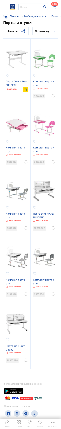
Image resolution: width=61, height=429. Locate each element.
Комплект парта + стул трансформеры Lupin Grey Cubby (43, 281)
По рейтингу (42, 31)
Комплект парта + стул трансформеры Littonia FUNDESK (16, 215)
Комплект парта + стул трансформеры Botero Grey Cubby (16, 281)
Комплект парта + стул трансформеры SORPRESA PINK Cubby (16, 149)
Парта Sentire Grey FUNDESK (43, 215)
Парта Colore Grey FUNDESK (16, 83)
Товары (14, 16)
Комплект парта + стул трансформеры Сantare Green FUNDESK (43, 83)
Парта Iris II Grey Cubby (15, 347)
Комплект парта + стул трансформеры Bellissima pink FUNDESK (43, 149)
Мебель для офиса (35, 16)
